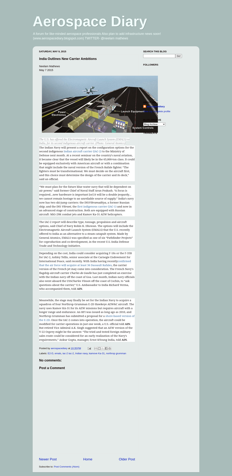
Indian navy (81, 353)
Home (87, 459)
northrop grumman (116, 353)
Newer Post (48, 459)
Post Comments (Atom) (66, 466)
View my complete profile (156, 111)
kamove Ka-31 (97, 353)
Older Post (127, 459)
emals (58, 353)
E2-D (50, 353)
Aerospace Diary (90, 21)
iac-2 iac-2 (68, 353)
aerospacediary (156, 106)
